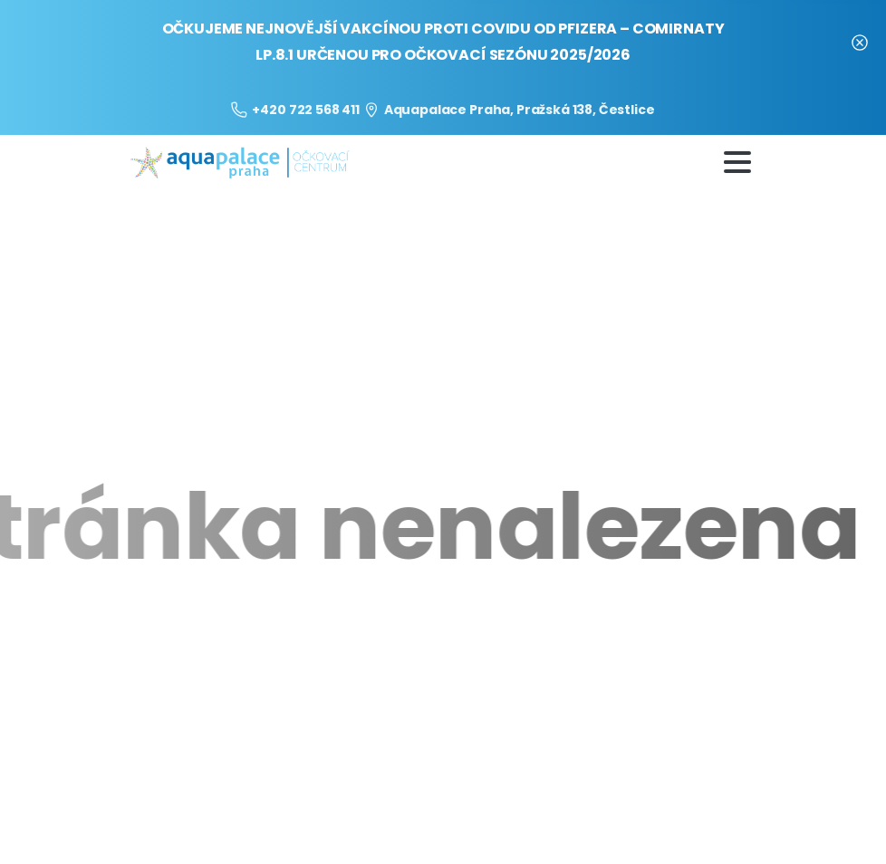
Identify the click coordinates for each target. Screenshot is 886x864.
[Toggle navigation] (737, 162)
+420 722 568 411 (295, 110)
